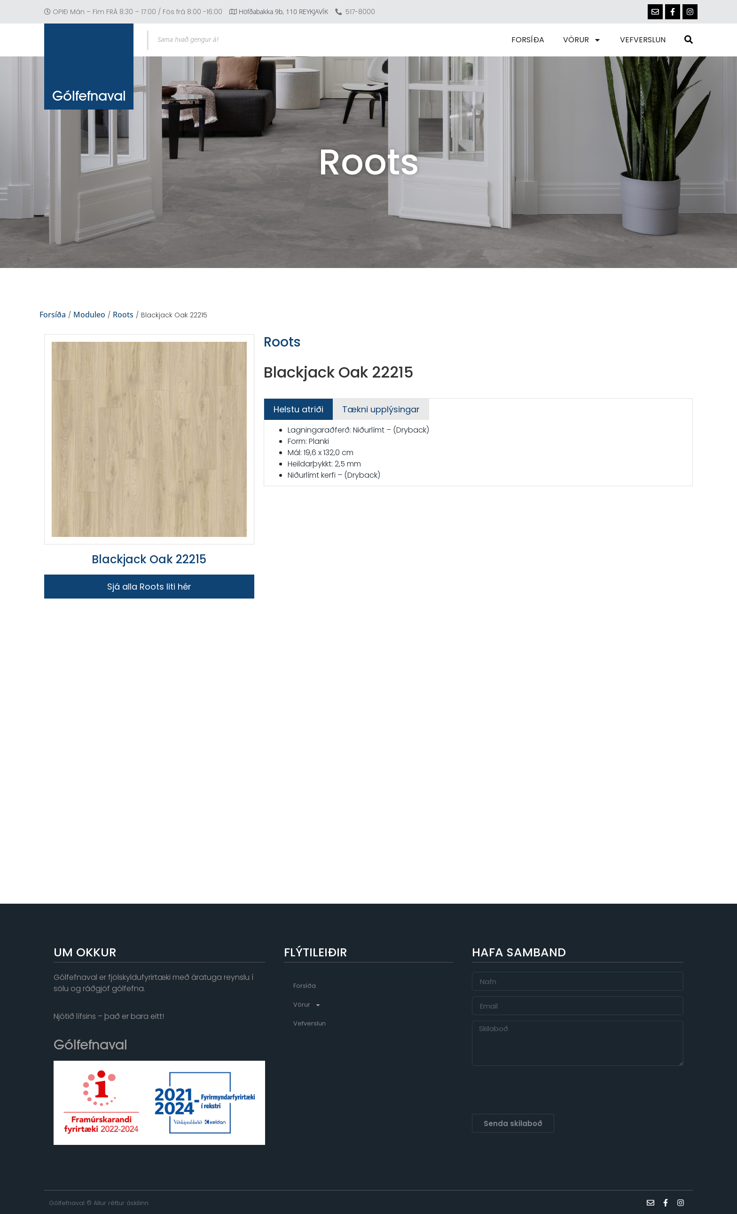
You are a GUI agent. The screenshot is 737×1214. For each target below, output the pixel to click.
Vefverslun (643, 39)
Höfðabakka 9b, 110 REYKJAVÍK (283, 11)
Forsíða (527, 39)
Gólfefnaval (89, 95)
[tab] (298, 409)
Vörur (582, 40)
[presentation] (543, 1090)
